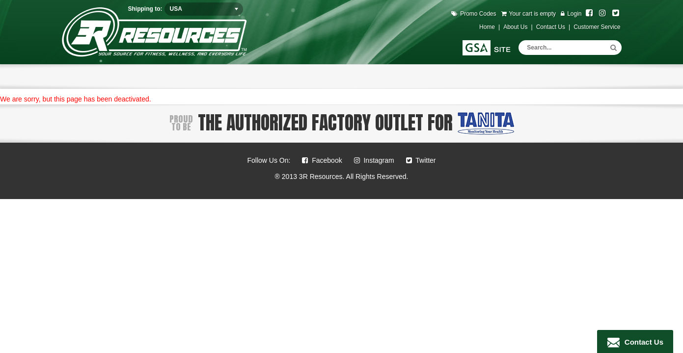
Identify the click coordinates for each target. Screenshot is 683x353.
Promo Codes (478, 13)
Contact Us (641, 342)
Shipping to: (145, 8)
